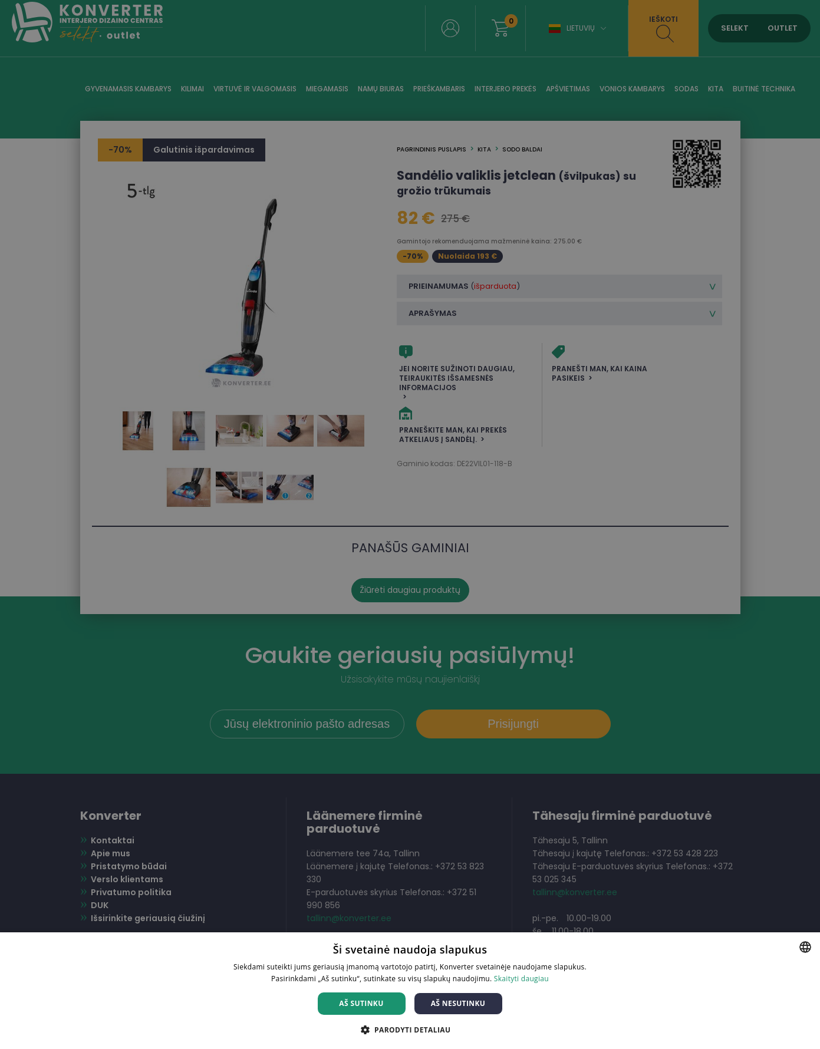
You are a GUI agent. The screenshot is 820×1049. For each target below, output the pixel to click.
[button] (410, 1029)
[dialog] (410, 524)
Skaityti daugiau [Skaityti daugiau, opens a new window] (521, 979)
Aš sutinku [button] (361, 1003)
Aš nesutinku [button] (458, 1003)
